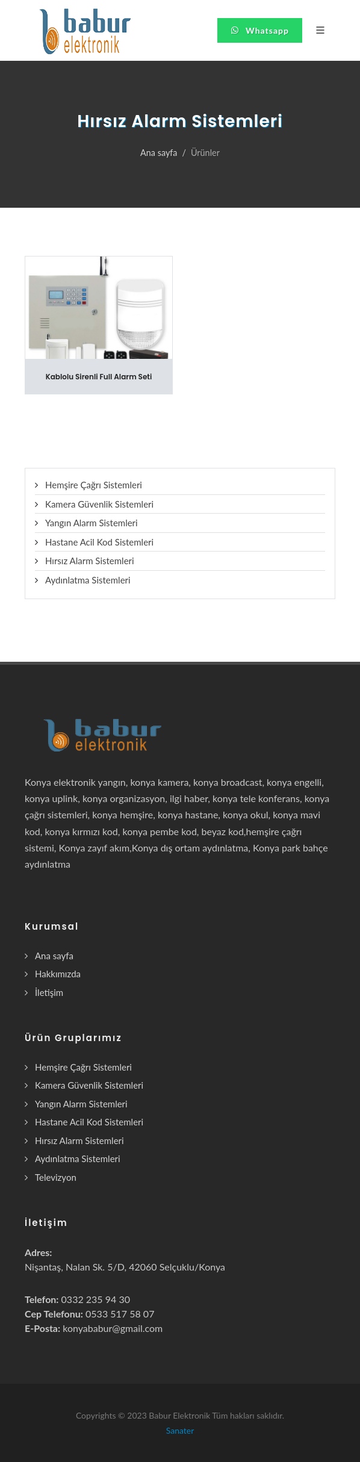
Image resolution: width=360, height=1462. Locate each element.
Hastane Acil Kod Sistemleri (99, 542)
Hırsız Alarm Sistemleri (89, 560)
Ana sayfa (158, 153)
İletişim (49, 992)
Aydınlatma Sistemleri (88, 579)
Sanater (180, 1430)
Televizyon (55, 1177)
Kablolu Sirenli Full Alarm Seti (99, 377)
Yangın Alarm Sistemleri (91, 522)
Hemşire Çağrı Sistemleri (93, 484)
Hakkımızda (58, 973)
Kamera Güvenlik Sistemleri (99, 504)
